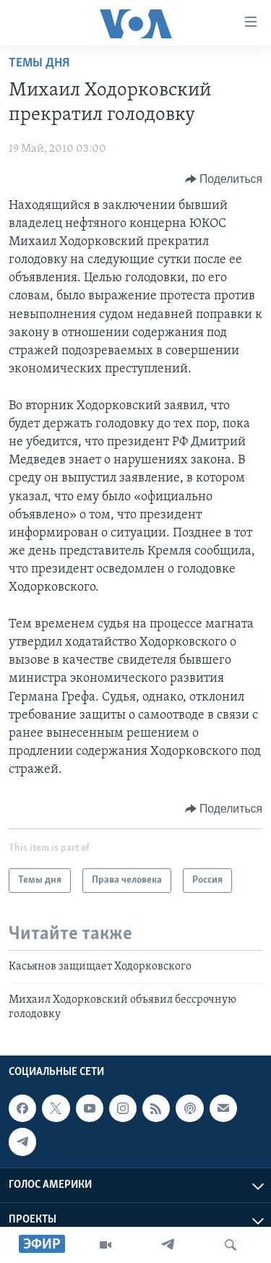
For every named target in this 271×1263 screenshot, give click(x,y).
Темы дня (39, 63)
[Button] (223, 179)
